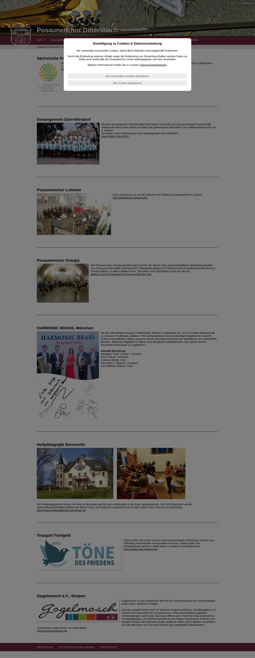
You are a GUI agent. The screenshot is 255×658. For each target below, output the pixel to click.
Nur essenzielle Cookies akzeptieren (127, 76)
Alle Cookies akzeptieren (127, 82)
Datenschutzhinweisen (153, 64)
